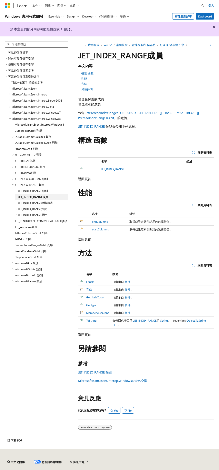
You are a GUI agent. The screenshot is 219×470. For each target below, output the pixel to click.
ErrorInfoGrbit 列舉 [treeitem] (27, 149)
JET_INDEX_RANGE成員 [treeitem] (33, 197)
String (164, 320)
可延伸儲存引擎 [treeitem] (18, 52)
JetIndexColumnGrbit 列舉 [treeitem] (31, 233)
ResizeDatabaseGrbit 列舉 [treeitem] (31, 251)
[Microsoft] (7, 5)
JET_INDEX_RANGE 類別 (95, 372)
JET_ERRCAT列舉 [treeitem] (25, 161)
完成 (89, 289)
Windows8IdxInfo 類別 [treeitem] (29, 275)
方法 (84, 84)
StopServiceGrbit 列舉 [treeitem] (28, 257)
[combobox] (36, 44)
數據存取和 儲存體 (144, 45)
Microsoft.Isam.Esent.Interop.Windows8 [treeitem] (39, 124)
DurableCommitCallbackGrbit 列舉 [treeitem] (36, 143)
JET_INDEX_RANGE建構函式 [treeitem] (35, 203)
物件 (127, 282)
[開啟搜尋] (203, 5)
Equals (90, 282)
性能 (84, 78)
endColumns (100, 221)
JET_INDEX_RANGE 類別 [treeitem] (33, 191)
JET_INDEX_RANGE (91, 126)
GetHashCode (94, 297)
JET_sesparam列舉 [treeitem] (26, 227)
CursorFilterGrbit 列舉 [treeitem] (28, 131)
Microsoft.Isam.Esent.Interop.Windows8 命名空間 (113, 380)
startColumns (100, 229)
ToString (91, 320)
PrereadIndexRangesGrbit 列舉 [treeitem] (34, 245)
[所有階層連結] (81, 45)
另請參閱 (87, 89)
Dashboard (205, 16)
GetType (91, 305)
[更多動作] (210, 45)
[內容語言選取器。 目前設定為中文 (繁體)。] (16, 462)
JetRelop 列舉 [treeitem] (23, 239)
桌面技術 (122, 45)
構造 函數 (87, 73)
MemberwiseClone (97, 313)
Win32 (108, 45)
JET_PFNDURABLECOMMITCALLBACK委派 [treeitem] (41, 221)
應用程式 (93, 45)
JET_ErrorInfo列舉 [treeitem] (26, 173)
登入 (211, 5)
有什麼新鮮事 (183, 16)
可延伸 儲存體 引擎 (172, 45)
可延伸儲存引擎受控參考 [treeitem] (27, 82)
